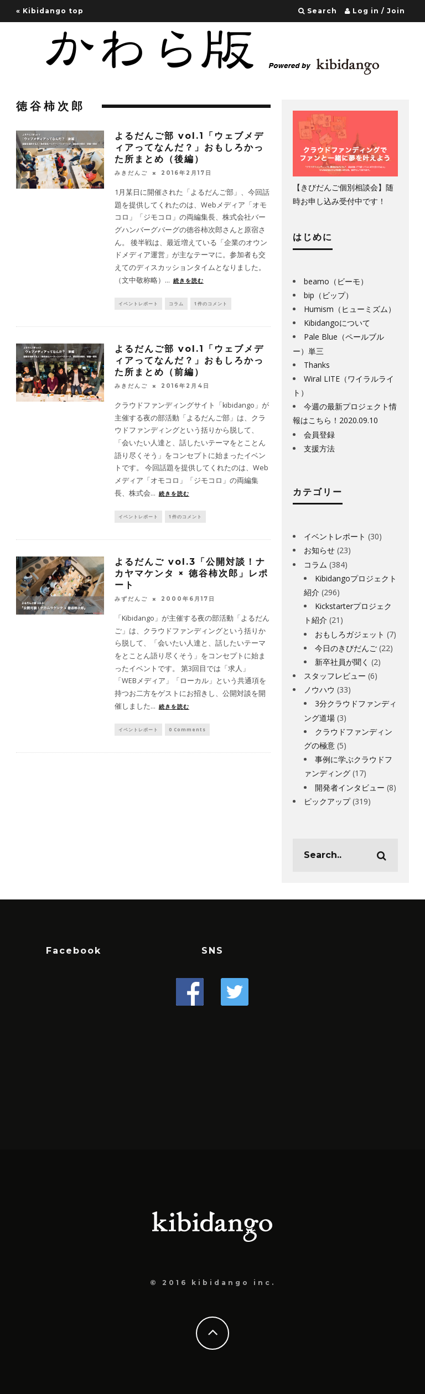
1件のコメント (210, 304)
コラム (176, 304)
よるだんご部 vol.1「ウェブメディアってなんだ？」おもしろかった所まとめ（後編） (189, 147)
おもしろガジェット (350, 634)
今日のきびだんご (346, 648)
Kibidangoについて (337, 323)
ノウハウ (319, 689)
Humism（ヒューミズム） (350, 309)
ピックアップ (327, 801)
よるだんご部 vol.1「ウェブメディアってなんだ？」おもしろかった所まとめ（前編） (189, 362)
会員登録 (319, 434)
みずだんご (131, 601)
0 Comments (187, 733)
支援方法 (319, 448)
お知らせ (319, 550)
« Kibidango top (50, 11)
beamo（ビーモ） (336, 281)
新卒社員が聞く (342, 662)
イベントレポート (138, 304)
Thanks (317, 365)
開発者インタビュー (350, 787)
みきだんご (131, 172)
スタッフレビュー (335, 675)
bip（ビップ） (328, 295)
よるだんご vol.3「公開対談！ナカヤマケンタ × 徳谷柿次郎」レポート (191, 576)
